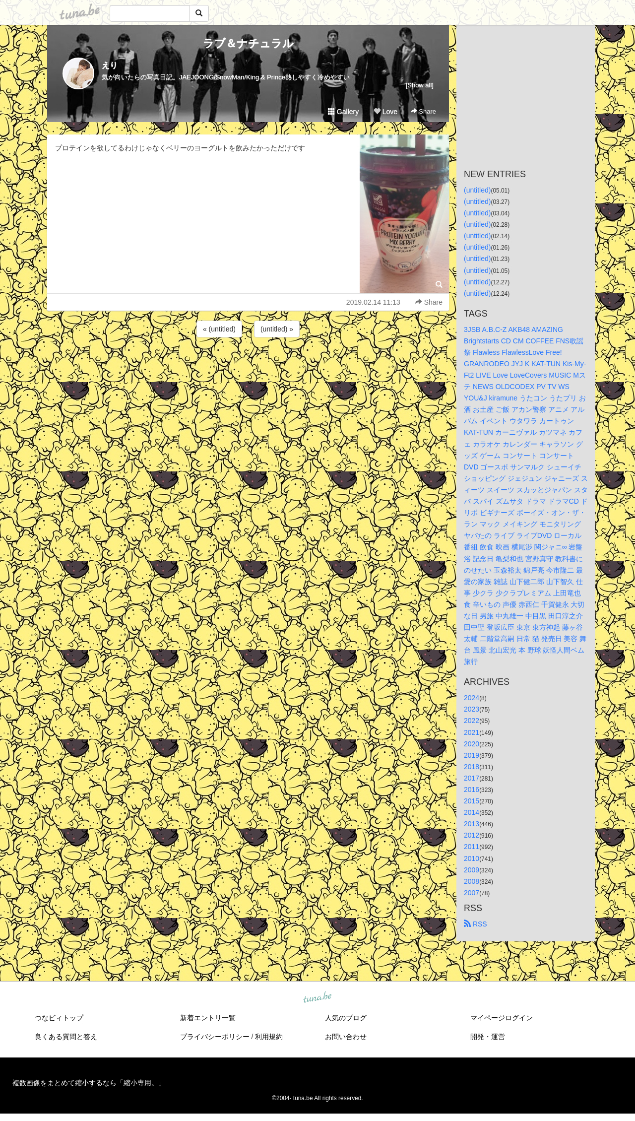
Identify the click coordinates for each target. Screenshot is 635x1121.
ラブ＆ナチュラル (248, 43)
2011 (471, 847)
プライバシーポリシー (215, 1037)
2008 (471, 881)
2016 (471, 789)
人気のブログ (346, 1018)
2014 (471, 812)
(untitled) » (276, 329)
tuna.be (317, 997)
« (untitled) (219, 329)
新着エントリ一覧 (208, 1018)
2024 (471, 698)
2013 (471, 824)
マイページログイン (501, 1018)
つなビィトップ (59, 1018)
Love (385, 112)
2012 (471, 835)
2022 (471, 721)
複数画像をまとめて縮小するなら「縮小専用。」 (88, 1083)
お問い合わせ (346, 1037)
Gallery (343, 112)
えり (110, 65)
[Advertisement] (248, 366)
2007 (471, 893)
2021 (471, 732)
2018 (471, 767)
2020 (471, 744)
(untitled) (477, 190)
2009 (471, 870)
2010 (471, 858)
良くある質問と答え (66, 1037)
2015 (471, 801)
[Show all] (420, 85)
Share (423, 111)
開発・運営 (487, 1037)
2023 (471, 709)
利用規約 (269, 1037)
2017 (471, 778)
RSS (475, 924)
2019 (471, 755)
